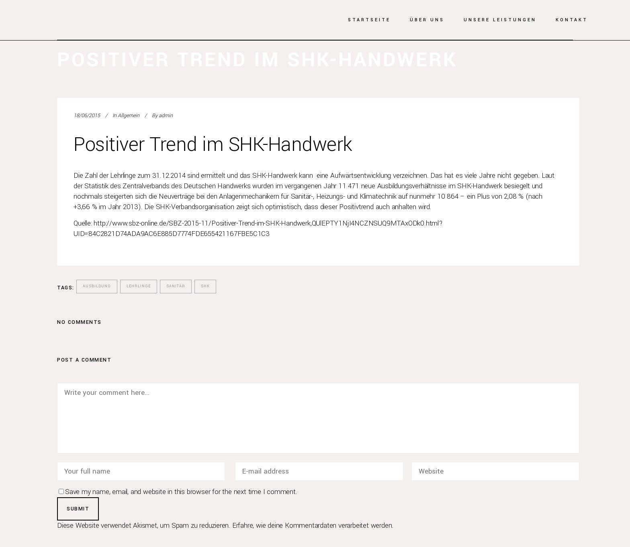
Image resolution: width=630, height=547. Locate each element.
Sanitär (175, 286)
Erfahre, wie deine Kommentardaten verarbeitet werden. (312, 526)
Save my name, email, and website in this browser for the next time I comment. (181, 492)
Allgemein (128, 115)
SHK (205, 286)
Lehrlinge (139, 286)
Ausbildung (97, 286)
